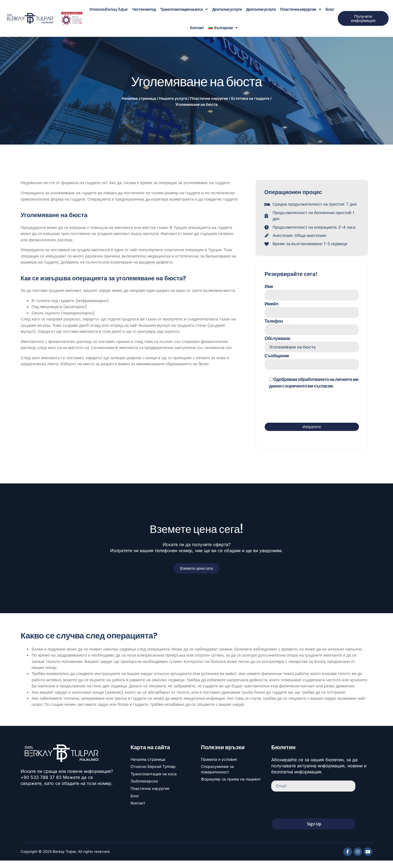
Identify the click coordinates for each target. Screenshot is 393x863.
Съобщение (312, 362)
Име (312, 292)
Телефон (312, 327)
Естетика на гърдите (250, 98)
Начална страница (139, 98)
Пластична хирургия (300, 9)
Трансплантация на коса (184, 9)
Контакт (197, 27)
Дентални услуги (227, 9)
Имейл (312, 309)
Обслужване (312, 345)
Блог (330, 9)
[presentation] (306, 407)
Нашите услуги (173, 98)
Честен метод (144, 9)
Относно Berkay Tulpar (108, 9)
